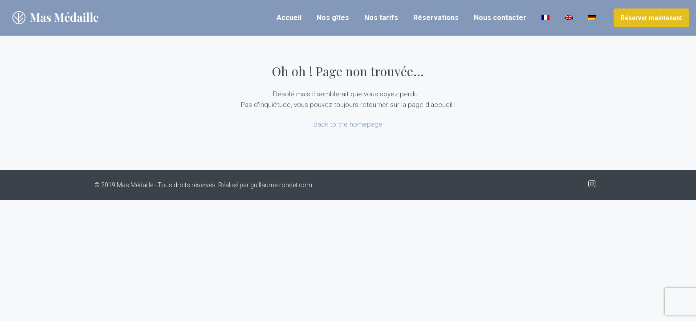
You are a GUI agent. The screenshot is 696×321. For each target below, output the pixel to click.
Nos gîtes (333, 17)
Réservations (436, 17)
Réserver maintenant (651, 17)
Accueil (289, 17)
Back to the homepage (348, 124)
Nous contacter (500, 17)
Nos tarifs (381, 17)
